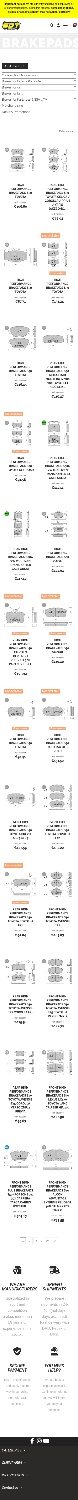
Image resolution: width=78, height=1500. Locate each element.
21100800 (59, 1216)
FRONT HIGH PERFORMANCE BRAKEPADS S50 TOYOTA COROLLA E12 (57, 830)
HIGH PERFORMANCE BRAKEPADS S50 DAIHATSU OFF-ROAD (57, 743)
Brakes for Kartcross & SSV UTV (24, 99)
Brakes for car (12, 87)
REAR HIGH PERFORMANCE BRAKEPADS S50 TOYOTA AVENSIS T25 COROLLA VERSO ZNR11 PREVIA (20, 1099)
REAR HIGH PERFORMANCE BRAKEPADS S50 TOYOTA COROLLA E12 (20, 917)
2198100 (59, 483)
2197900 (59, 392)
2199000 (22, 843)
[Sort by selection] (66, 131)
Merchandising (12, 106)
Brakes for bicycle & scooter (22, 81)
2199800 (22, 1117)
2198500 (59, 657)
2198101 (22, 574)
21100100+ (22, 1212)
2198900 (59, 756)
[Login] (58, 26)
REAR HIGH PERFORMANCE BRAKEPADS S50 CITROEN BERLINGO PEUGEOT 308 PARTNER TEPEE (20, 652)
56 (47, 1240)
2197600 (22, 297)
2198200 (59, 566)
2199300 (59, 843)
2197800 (22, 380)
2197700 (59, 297)
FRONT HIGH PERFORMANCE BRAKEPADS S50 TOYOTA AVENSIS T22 (57, 917)
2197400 (22, 202)
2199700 (59, 1022)
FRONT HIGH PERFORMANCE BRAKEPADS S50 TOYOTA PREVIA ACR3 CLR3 (20, 830)
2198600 (22, 752)
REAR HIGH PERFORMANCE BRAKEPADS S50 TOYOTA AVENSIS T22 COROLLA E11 (20, 1004)
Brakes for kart (12, 93)
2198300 (22, 669)
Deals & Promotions (16, 112)
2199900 (59, 1113)
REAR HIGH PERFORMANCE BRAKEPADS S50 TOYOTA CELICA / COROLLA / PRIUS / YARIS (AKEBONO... (57, 196)
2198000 (22, 475)
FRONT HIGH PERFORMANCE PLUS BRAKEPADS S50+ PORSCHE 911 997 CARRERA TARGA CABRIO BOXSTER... (20, 1194)
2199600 (22, 1018)
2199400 (22, 930)
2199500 (59, 930)
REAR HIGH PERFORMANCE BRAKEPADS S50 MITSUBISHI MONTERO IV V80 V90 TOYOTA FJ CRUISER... (58, 375)
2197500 (59, 214)
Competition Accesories (19, 75)
